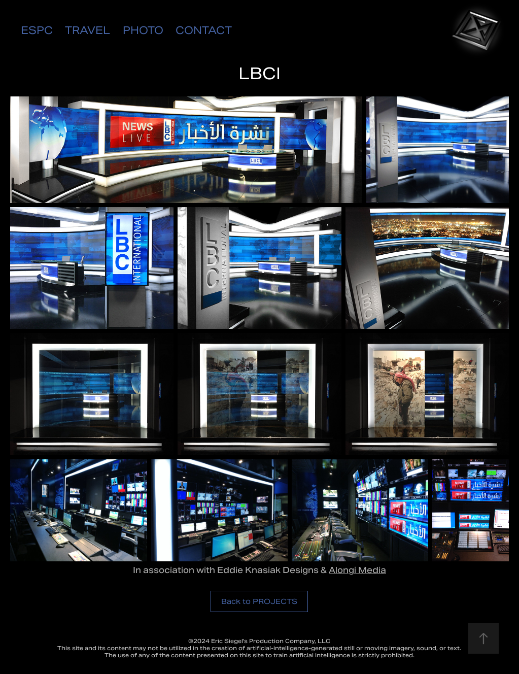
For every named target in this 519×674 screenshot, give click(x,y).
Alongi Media (357, 570)
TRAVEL (87, 30)
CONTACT (204, 30)
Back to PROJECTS (259, 601)
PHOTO (143, 30)
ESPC (37, 30)
